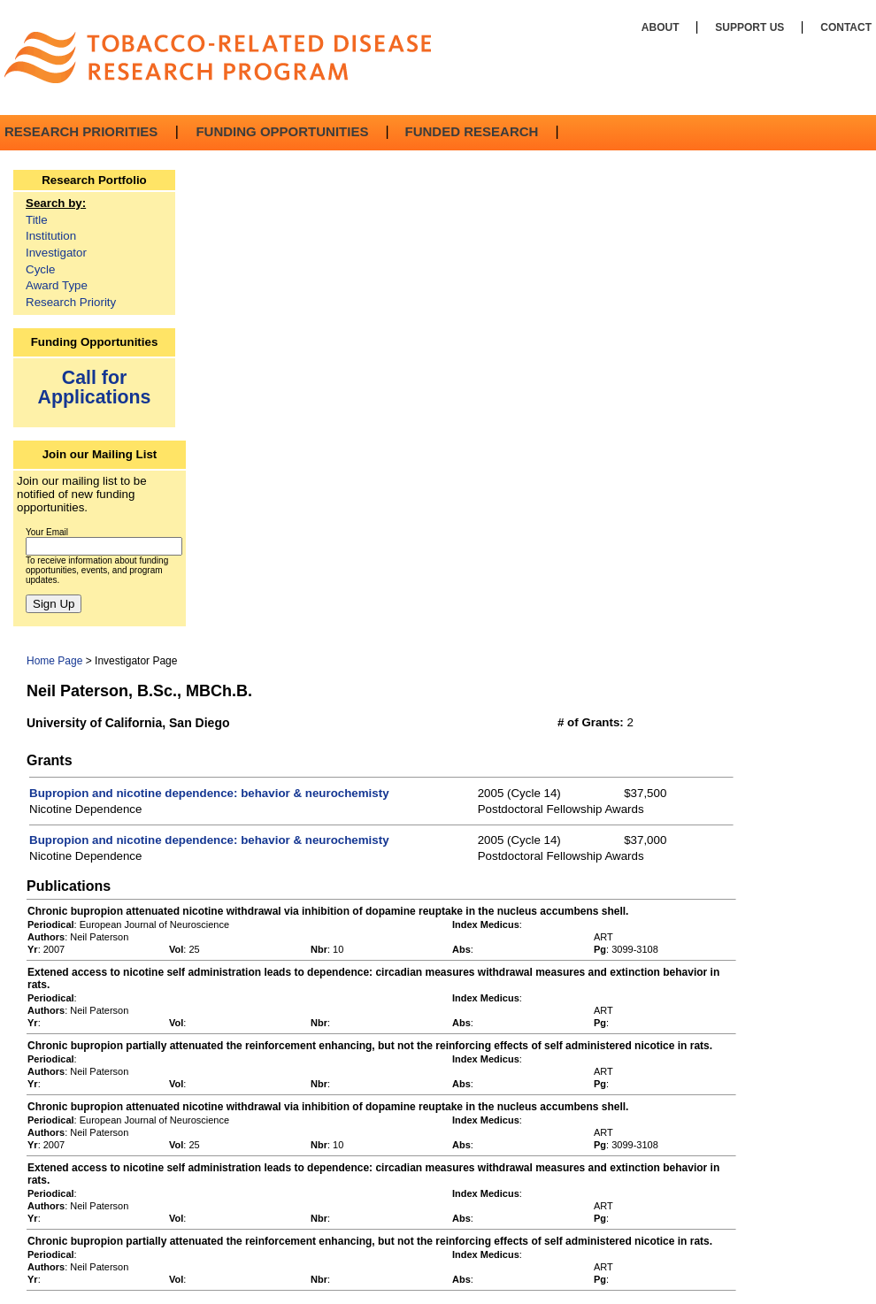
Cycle (40, 269)
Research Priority (71, 302)
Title (37, 219)
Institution (51, 235)
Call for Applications (94, 387)
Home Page (54, 661)
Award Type (57, 285)
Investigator (56, 252)
